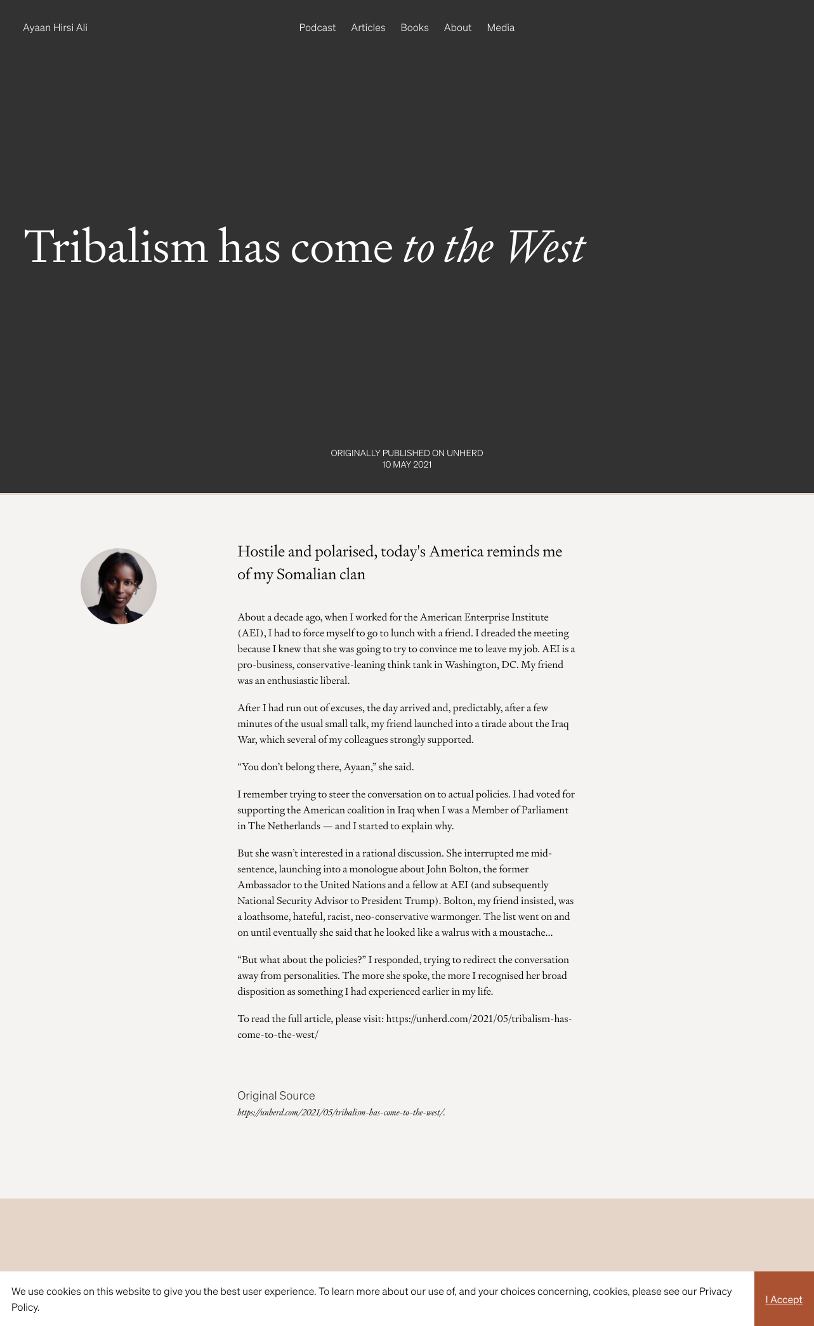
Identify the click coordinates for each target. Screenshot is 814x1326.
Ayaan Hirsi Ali (55, 27)
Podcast (317, 27)
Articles (368, 27)
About (458, 27)
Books (415, 27)
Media (501, 27)
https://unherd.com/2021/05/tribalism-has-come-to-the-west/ (340, 1113)
